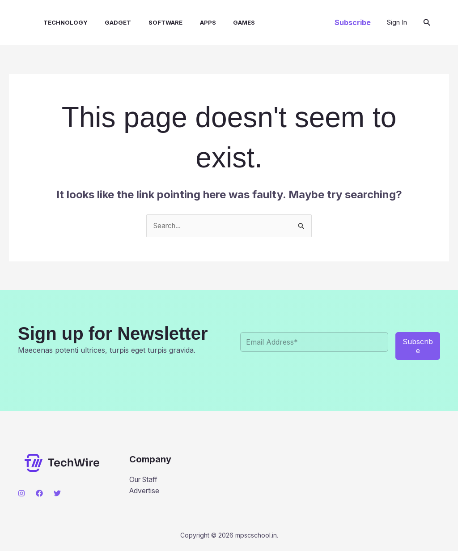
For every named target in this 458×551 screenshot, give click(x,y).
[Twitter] (57, 493)
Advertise (145, 491)
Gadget (107, 22)
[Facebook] (39, 493)
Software (152, 22)
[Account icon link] (397, 22)
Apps (191, 22)
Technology (58, 22)
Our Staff (145, 479)
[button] (353, 22)
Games (225, 22)
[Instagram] (21, 493)
